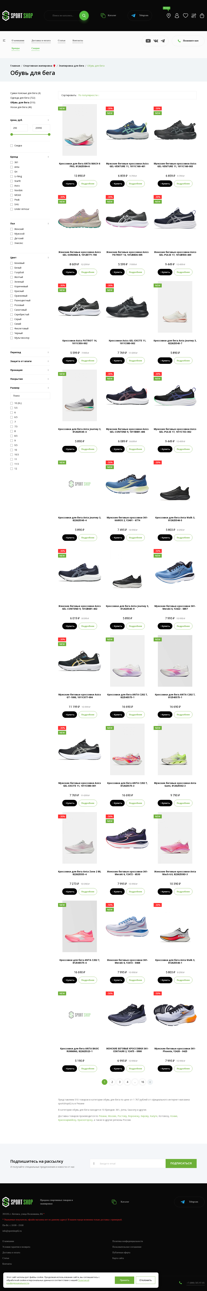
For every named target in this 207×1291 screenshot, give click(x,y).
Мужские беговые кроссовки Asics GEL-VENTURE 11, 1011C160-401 (127, 165)
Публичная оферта (121, 1252)
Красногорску (85, 1119)
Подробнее (87, 183)
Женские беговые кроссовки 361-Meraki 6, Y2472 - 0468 (127, 961)
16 (142, 1082)
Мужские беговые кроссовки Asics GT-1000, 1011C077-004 (79, 696)
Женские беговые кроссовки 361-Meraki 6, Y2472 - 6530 (127, 873)
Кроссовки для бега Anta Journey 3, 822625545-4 (79, 519)
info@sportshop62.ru (12, 1231)
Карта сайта (118, 1258)
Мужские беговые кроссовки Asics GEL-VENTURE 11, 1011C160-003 (175, 165)
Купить (69, 183)
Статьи (61, 40)
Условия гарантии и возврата (16, 1247)
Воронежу (133, 1116)
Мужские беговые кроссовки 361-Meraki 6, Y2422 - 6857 (175, 607)
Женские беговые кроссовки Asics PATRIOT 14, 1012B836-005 (127, 253)
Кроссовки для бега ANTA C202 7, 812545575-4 (80, 961)
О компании (18, 40)
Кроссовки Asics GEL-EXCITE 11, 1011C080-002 (127, 342)
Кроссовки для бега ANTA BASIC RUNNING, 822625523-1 (79, 1050)
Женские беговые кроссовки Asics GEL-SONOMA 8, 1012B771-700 (79, 253)
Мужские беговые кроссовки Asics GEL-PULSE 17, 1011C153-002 (175, 430)
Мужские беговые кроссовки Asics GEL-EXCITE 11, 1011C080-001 (79, 784)
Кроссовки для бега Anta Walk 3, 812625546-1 (175, 961)
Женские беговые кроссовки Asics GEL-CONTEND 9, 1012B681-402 (79, 607)
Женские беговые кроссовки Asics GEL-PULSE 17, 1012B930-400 (175, 253)
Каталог (108, 15)
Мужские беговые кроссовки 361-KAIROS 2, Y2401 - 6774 (127, 519)
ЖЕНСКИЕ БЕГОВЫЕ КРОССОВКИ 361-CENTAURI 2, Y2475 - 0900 (127, 1050)
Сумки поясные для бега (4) (25, 93)
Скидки (35, 48)
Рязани (103, 1116)
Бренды (16, 48)
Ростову (122, 1116)
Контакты (78, 40)
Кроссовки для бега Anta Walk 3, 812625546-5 (175, 519)
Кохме (173, 1116)
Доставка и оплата (41, 40)
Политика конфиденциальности (127, 1241)
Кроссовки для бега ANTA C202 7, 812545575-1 (175, 696)
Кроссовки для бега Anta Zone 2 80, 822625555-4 (79, 873)
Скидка (16, 145)
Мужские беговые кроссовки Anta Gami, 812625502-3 (175, 784)
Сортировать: (69, 95)
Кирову (145, 1116)
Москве (112, 1116)
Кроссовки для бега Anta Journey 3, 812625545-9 (127, 607)
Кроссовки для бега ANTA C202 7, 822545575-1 (127, 696)
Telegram (139, 16)
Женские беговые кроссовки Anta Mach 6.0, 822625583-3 (175, 873)
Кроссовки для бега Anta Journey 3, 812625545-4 (79, 430)
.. (135, 1082)
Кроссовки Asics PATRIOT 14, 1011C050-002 (79, 342)
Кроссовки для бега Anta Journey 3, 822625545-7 (175, 342)
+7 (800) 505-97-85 (196, 1283)
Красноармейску (67, 1119)
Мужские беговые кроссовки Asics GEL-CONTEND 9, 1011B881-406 (127, 430)
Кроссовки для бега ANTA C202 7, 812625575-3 (127, 784)
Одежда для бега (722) (22, 97)
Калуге (153, 1116)
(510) (22, 102)
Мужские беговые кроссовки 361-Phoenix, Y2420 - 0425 (175, 1050)
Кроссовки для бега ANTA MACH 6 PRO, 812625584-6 (79, 165)
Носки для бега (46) (21, 107)
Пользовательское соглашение (127, 1247)
